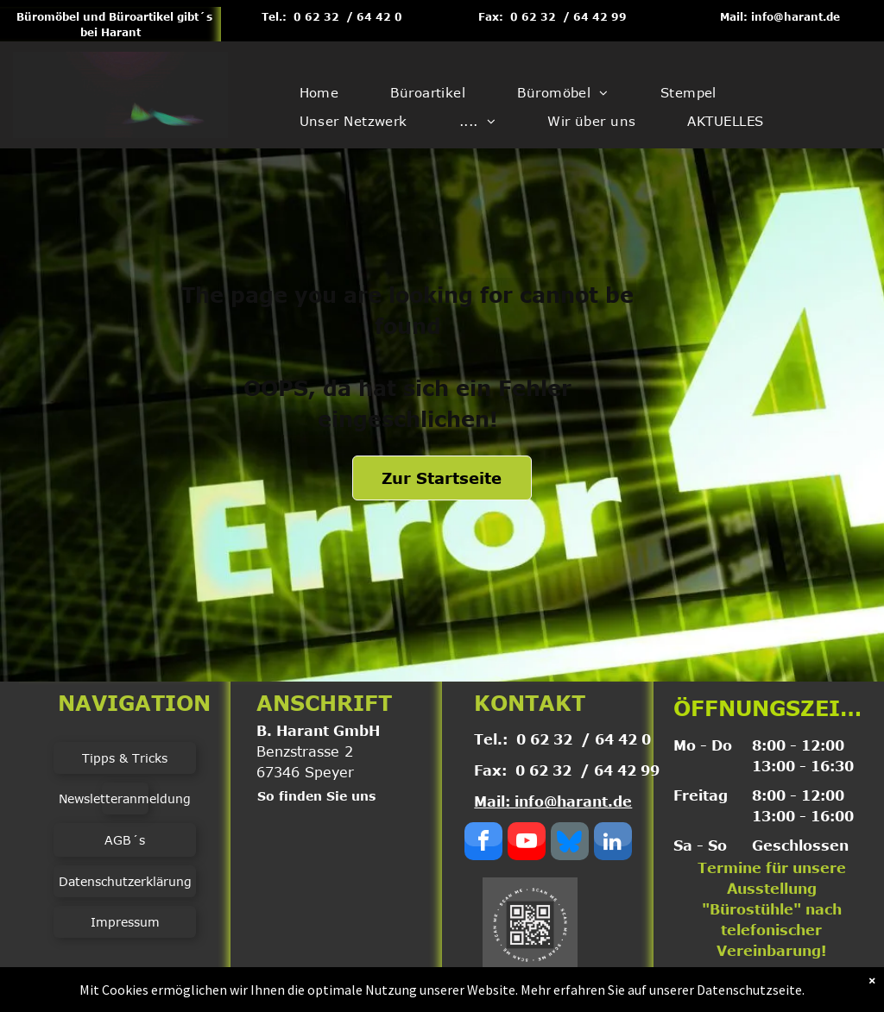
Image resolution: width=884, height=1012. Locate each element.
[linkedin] (613, 843)
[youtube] (527, 843)
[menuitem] (319, 93)
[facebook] (483, 843)
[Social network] (570, 843)
